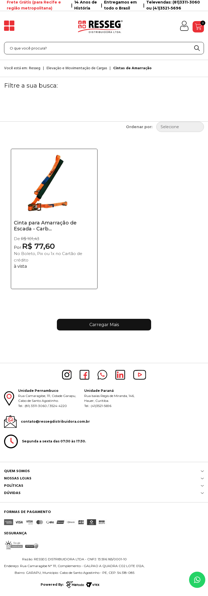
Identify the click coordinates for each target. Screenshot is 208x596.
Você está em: (16, 68)
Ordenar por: (139, 126)
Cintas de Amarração (132, 68)
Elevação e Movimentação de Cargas (77, 68)
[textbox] (104, 48)
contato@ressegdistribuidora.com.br (55, 421)
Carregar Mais (104, 324)
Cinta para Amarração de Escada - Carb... (45, 226)
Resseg (34, 68)
